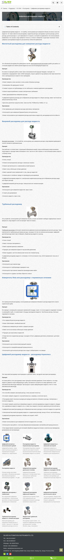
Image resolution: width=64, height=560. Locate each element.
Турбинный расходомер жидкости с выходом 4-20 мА (52, 469)
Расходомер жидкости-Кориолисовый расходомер (31, 444)
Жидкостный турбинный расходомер (30, 517)
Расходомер (26, 8)
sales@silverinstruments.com (15, 548)
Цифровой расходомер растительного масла (50, 493)
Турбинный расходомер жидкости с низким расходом (10, 517)
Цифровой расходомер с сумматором (9, 493)
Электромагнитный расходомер (39, 63)
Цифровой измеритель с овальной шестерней (51, 444)
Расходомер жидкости (8, 468)
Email (10, 558)
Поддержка (12, 8)
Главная (5, 8)
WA (32, 558)
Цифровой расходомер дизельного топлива (29, 469)
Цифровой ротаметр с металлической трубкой (9, 444)
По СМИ (19, 8)
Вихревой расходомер (8, 141)
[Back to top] (61, 550)
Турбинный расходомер (8, 230)
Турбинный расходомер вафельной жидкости (30, 493)
